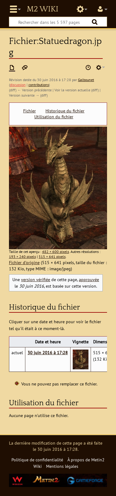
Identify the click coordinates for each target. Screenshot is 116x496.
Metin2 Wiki (42, 9)
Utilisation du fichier (53, 117)
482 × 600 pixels (55, 251)
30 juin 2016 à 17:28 (48, 352)
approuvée (89, 279)
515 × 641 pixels (52, 256)
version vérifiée (35, 279)
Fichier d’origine (24, 262)
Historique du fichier (64, 111)
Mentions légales (62, 466)
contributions (38, 84)
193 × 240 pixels (22, 256)
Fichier (29, 111)
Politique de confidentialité (37, 460)
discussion (18, 84)
